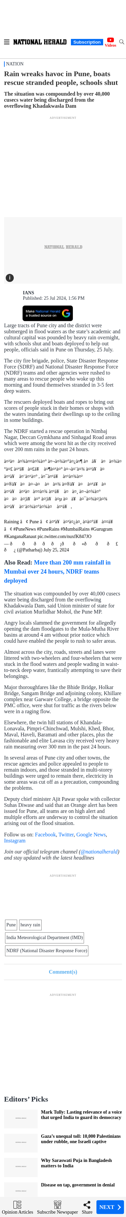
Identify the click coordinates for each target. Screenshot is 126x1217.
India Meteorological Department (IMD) (44, 937)
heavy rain (30, 924)
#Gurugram (102, 529)
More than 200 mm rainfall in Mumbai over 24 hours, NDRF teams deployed (57, 571)
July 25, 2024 (56, 549)
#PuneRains (48, 529)
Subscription (86, 42)
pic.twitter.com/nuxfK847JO (64, 536)
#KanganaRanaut (20, 536)
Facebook (45, 834)
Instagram (15, 840)
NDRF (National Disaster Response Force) (46, 950)
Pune (11, 924)
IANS (28, 292)
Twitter (66, 834)
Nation (15, 63)
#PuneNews (24, 529)
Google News (91, 834)
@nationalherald (99, 852)
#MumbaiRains (75, 529)
